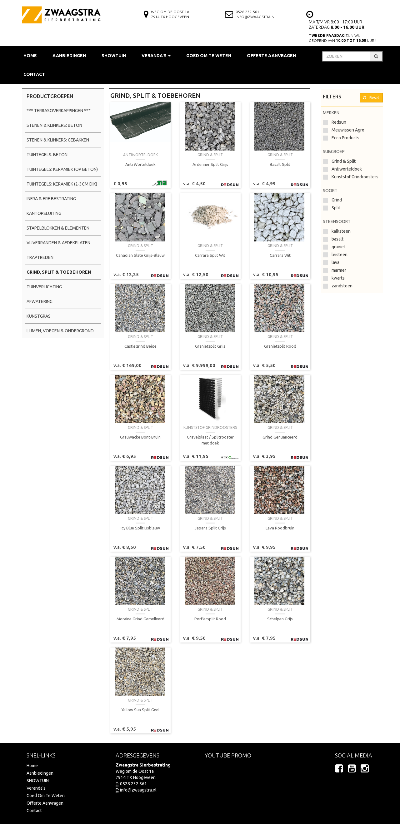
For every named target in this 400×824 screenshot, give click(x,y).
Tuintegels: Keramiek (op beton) (62, 169)
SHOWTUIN (114, 55)
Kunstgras (39, 316)
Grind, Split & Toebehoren (59, 272)
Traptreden (40, 257)
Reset (371, 98)
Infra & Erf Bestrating (51, 198)
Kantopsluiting (44, 213)
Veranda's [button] (156, 55)
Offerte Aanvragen (271, 55)
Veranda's (36, 788)
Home (30, 55)
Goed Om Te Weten (208, 55)
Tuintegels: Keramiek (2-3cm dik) (62, 183)
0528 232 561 (247, 12)
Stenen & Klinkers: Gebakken (58, 139)
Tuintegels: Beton (47, 154)
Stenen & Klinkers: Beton (54, 125)
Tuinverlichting (44, 286)
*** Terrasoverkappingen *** (59, 110)
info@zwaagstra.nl (256, 17)
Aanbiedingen (69, 55)
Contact (34, 74)
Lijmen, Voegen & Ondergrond (60, 330)
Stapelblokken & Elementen (58, 228)
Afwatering (39, 301)
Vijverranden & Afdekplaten (58, 242)
